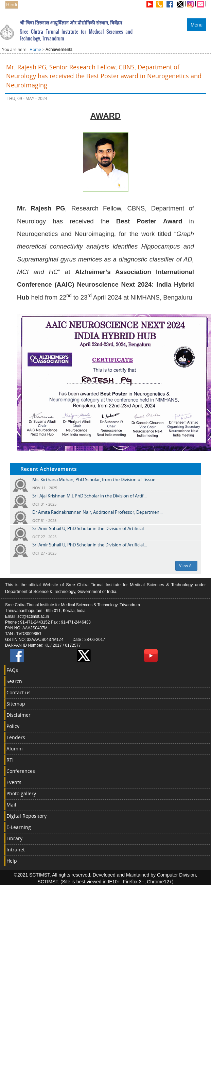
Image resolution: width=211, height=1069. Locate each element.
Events (13, 782)
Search (14, 681)
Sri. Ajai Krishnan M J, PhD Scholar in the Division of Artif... (89, 496)
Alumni (14, 748)
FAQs (12, 670)
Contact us (18, 692)
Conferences (20, 771)
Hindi (11, 4)
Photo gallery (21, 793)
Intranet (15, 849)
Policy (12, 726)
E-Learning (18, 827)
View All (186, 566)
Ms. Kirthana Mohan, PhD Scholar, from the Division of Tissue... (95, 479)
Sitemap (15, 703)
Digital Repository (26, 816)
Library (14, 838)
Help (11, 861)
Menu (197, 25)
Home (35, 49)
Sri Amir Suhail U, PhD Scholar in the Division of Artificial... (89, 528)
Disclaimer (18, 715)
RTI (10, 760)
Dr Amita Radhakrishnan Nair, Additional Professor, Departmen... (97, 512)
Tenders (15, 737)
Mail (11, 804)
